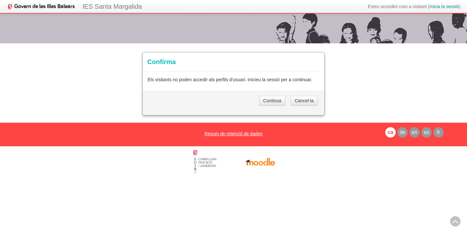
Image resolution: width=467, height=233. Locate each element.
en (414, 132)
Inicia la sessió (444, 6)
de (402, 132)
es (426, 132)
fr (438, 132)
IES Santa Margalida (112, 6)
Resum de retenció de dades (233, 133)
